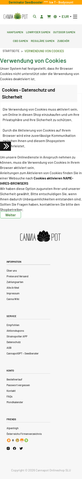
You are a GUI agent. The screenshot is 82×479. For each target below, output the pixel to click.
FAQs (9, 396)
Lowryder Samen (38, 31)
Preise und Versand (17, 276)
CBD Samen (20, 40)
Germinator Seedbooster (26, 2)
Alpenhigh (13, 428)
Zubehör (63, 40)
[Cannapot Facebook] (14, 448)
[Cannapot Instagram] (8, 448)
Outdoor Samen (64, 31)
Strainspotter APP (17, 336)
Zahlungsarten (15, 282)
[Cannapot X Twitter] (21, 448)
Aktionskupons (15, 330)
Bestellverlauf (14, 379)
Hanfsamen (15, 31)
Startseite (11, 51)
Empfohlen (13, 325)
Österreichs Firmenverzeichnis (24, 433)
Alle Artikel (13, 287)
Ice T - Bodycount (60, 2)
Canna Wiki (13, 299)
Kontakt (11, 390)
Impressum (13, 293)
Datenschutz (14, 342)
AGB (9, 347)
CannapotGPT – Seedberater (23, 353)
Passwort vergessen (18, 385)
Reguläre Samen (42, 40)
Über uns (12, 270)
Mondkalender (15, 402)
